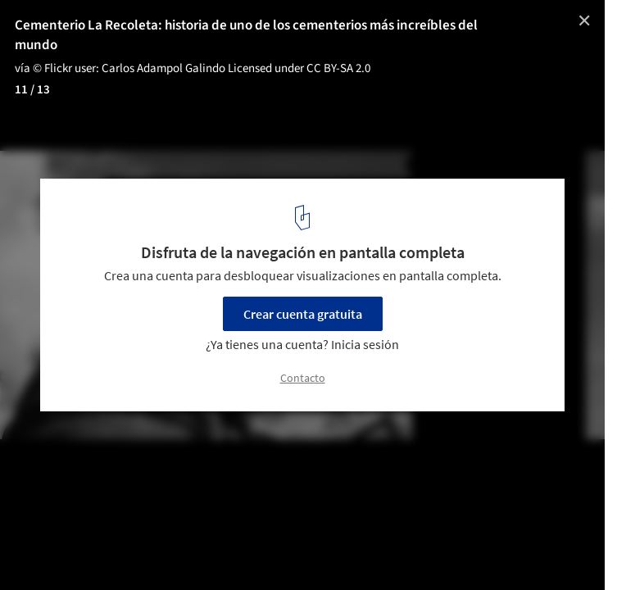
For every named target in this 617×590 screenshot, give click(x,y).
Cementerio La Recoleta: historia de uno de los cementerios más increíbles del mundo (246, 35)
